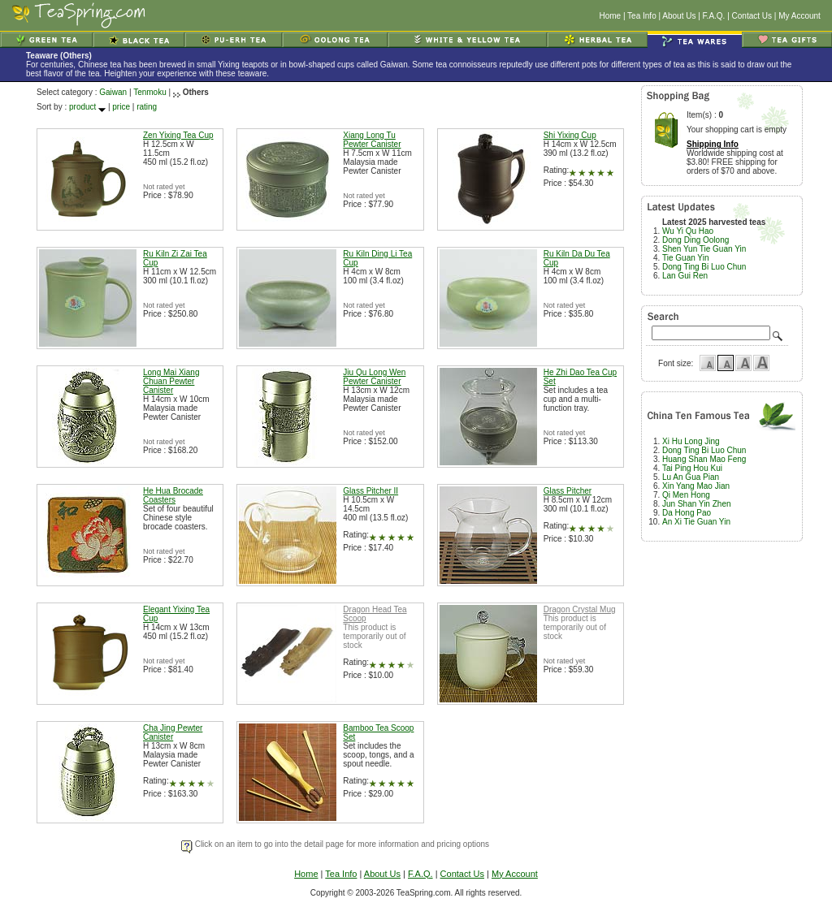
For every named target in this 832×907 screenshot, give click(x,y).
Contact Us (752, 15)
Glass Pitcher (568, 490)
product (82, 106)
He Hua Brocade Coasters (173, 495)
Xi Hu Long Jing (691, 441)
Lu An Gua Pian (690, 477)
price (121, 106)
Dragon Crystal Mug (580, 609)
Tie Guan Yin (685, 257)
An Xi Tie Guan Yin (696, 521)
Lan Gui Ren (685, 275)
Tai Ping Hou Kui (692, 468)
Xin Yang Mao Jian (696, 486)
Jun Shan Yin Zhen (696, 503)
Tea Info (641, 15)
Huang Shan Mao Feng (704, 459)
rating (146, 106)
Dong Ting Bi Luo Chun (704, 266)
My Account (799, 15)
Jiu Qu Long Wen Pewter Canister (374, 377)
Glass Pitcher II (370, 490)
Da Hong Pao (686, 512)
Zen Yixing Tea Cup (178, 135)
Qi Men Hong (686, 494)
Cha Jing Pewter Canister (172, 732)
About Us (679, 15)
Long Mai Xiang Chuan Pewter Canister (171, 381)
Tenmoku (150, 92)
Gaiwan (113, 92)
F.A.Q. (714, 15)
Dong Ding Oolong (695, 239)
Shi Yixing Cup (570, 135)
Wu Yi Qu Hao (687, 231)
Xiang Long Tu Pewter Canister (372, 140)
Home (610, 15)
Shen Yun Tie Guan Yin (704, 248)
